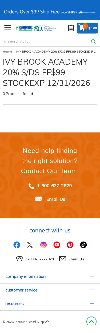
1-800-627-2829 (54, 185)
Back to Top (91, 322)
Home (7, 51)
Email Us (55, 199)
